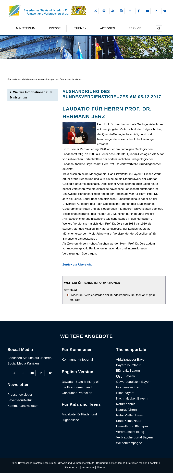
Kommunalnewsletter (22, 408)
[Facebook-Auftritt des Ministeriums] (138, 11)
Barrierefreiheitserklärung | (111, 465)
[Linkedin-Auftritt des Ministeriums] (156, 11)
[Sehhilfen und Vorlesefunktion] (104, 11)
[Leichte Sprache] (121, 11)
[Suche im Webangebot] (159, 28)
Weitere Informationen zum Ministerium (31, 97)
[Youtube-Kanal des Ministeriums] (147, 11)
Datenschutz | (73, 469)
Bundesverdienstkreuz (71, 81)
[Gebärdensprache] (112, 11)
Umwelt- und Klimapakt (132, 428)
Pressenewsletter (19, 397)
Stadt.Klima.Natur (128, 423)
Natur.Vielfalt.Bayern (131, 417)
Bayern (125, 378)
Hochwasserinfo (127, 389)
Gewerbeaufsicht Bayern (134, 384)
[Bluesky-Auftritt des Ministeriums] (165, 11)
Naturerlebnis (125, 406)
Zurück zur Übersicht (77, 267)
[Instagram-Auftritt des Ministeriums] (130, 11)
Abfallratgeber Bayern (131, 361)
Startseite (12, 81)
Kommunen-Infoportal (77, 361)
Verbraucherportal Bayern (134, 439)
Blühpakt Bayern (128, 373)
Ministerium (28, 81)
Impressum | (89, 469)
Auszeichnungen (46, 81)
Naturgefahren (126, 412)
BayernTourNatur (19, 402)
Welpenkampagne (129, 445)
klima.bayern (125, 395)
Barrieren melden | (138, 465)
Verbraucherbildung (130, 434)
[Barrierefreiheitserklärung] (95, 11)
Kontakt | (155, 465)
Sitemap (101, 469)
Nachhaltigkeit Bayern (132, 400)
